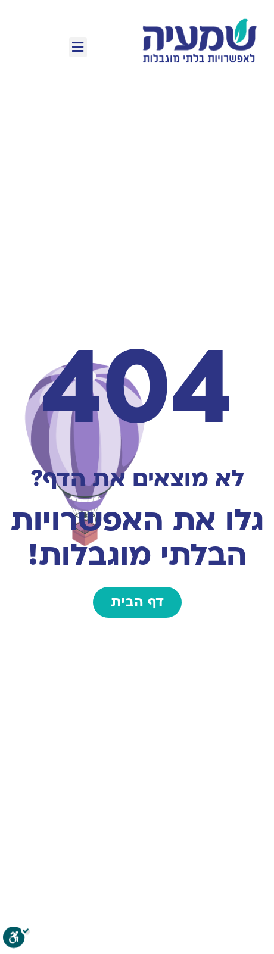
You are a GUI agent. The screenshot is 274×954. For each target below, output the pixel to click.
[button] (78, 47)
